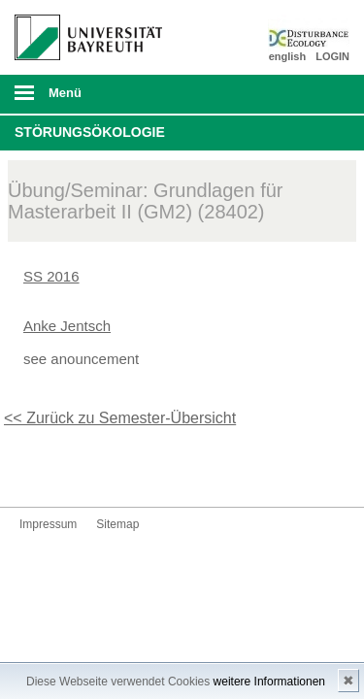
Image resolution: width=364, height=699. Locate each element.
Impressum (48, 524)
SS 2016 (51, 276)
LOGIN (332, 56)
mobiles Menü (80, 99)
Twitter (35, 470)
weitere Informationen (269, 681)
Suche (317, 94)
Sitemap (117, 524)
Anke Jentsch (67, 325)
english (288, 56)
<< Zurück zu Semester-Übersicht (120, 418)
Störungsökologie (90, 132)
